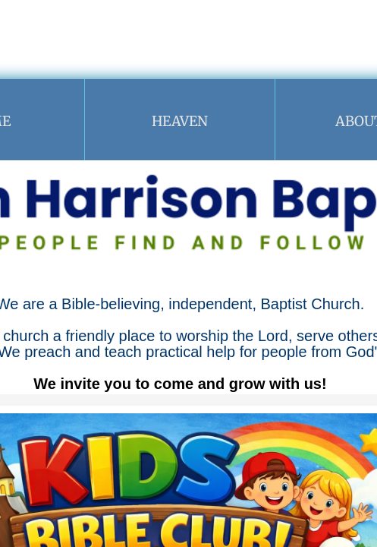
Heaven (180, 121)
